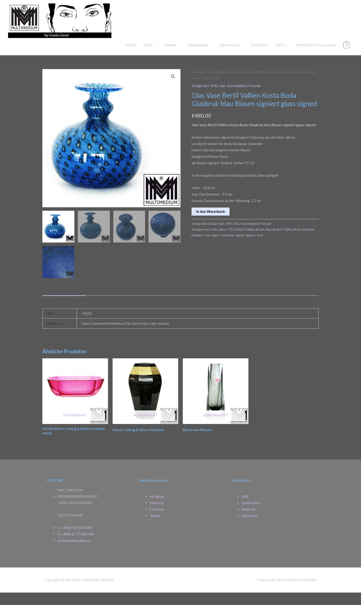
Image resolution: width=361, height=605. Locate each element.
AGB (245, 509)
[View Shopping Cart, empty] (346, 56)
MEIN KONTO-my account (316, 56)
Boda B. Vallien (284, 241)
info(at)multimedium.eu (74, 553)
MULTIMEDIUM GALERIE (197, 24)
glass (229, 246)
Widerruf (249, 522)
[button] (173, 88)
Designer (211, 246)
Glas (233, 83)
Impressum (250, 528)
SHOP (148, 56)
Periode (257, 97)
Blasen (260, 241)
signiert (264, 246)
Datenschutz (251, 515)
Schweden (241, 246)
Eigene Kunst (229, 56)
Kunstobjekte (198, 56)
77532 (231, 241)
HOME (131, 56)
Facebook (156, 522)
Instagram (157, 509)
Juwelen (170, 56)
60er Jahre (218, 241)
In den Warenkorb (210, 223)
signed (253, 246)
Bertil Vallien (246, 241)
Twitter (155, 528)
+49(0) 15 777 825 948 (79, 546)
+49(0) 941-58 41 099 (78, 540)
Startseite (199, 83)
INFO (280, 56)
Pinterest (156, 515)
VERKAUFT (260, 56)
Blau (269, 241)
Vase (274, 246)
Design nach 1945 (205, 97)
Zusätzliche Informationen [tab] (64, 312)
